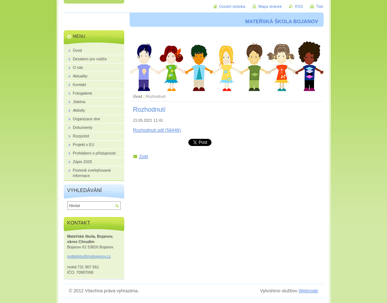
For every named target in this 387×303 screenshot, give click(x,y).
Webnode (308, 290)
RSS (299, 6)
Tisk (319, 6)
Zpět (143, 156)
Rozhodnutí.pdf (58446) (157, 130)
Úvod (137, 96)
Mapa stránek (270, 6)
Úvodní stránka (232, 6)
